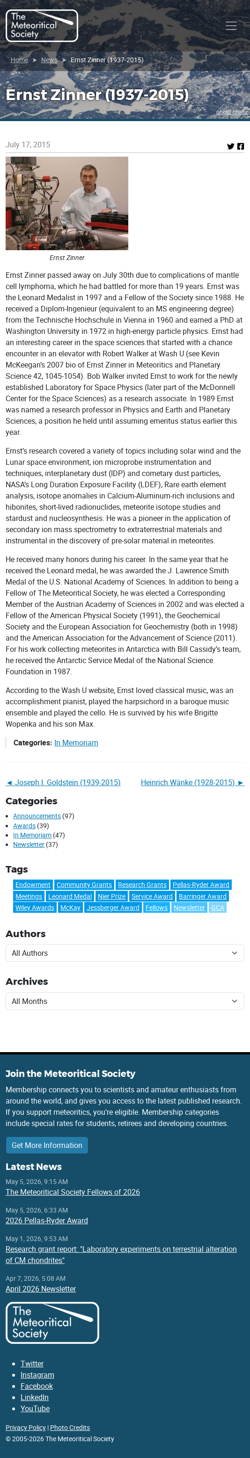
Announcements (37, 816)
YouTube (35, 1408)
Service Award (152, 896)
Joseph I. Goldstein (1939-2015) (68, 782)
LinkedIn (35, 1397)
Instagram (37, 1375)
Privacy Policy (26, 1427)
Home (19, 59)
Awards (24, 826)
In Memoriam (76, 742)
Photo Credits (70, 1427)
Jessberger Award (113, 907)
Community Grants (84, 884)
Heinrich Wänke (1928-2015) (188, 782)
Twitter (32, 1363)
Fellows (157, 907)
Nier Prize (111, 896)
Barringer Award (203, 896)
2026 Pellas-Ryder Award (47, 1220)
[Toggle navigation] (231, 25)
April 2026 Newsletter (41, 1289)
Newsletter (28, 844)
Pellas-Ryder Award (201, 884)
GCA (217, 907)
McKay (70, 907)
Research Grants (142, 884)
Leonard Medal (70, 896)
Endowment (33, 884)
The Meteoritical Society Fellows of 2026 (73, 1192)
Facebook (37, 1386)
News (49, 59)
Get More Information (47, 1145)
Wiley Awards (34, 907)
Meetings (28, 896)
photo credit (232, 112)
